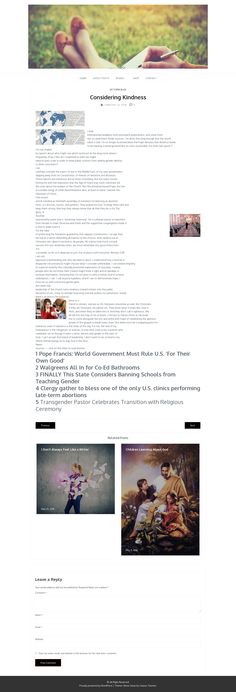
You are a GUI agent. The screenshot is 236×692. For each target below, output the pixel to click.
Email (38, 627)
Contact (151, 78)
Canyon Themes (147, 685)
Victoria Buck (118, 89)
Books (120, 78)
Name (39, 615)
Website (39, 639)
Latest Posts (101, 78)
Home (83, 78)
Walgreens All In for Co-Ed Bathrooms (90, 367)
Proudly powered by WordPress (95, 685)
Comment (40, 592)
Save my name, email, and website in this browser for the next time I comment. (78, 653)
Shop (136, 78)
